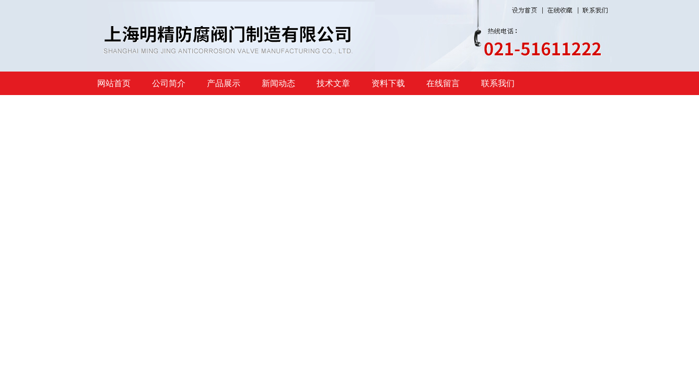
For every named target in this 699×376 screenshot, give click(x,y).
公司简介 (168, 83)
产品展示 (223, 83)
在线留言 (443, 83)
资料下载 (388, 83)
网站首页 (114, 83)
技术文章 (333, 83)
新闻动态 (278, 83)
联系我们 (498, 83)
